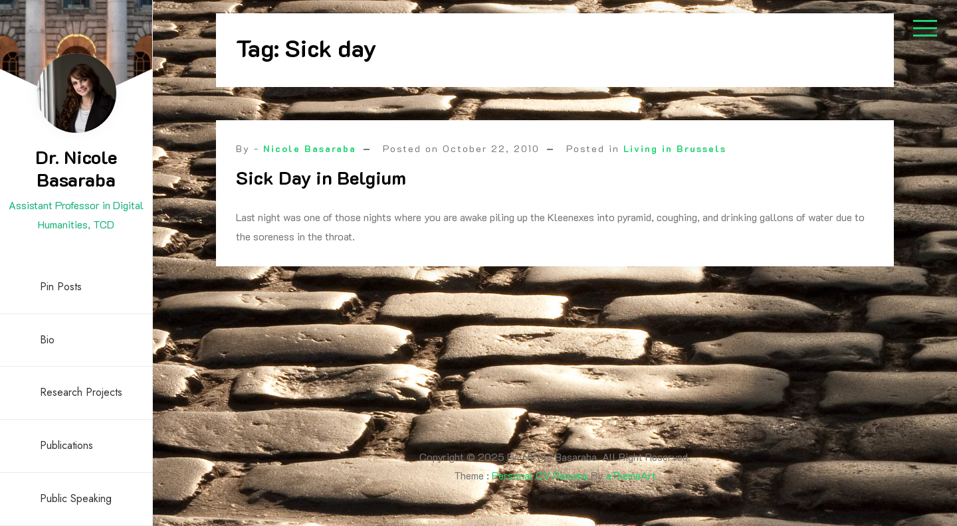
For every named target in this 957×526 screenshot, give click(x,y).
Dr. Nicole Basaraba (76, 168)
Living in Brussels (674, 148)
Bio (47, 339)
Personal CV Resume (540, 475)
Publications (66, 445)
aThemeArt (631, 475)
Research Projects (81, 392)
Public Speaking (76, 498)
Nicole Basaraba (309, 148)
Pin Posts (61, 286)
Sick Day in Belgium (321, 177)
